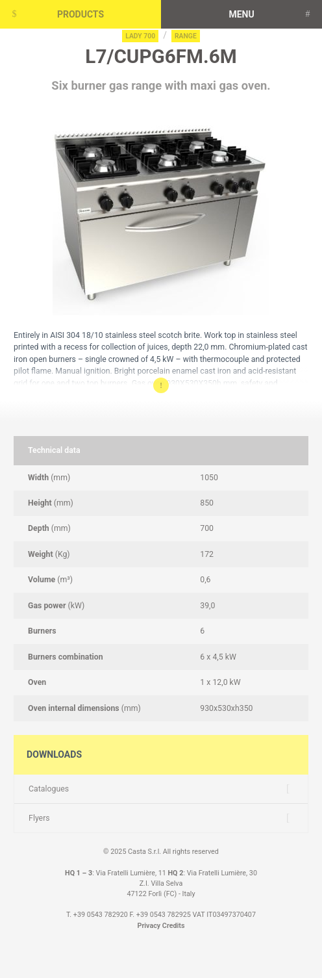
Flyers (39, 818)
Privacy (149, 925)
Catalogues (49, 788)
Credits (173, 925)
